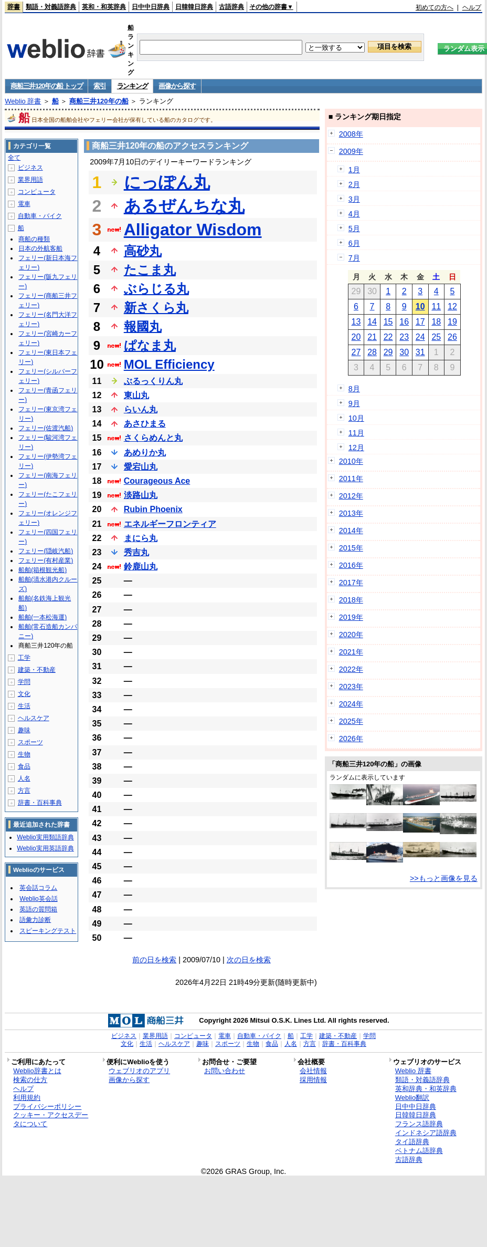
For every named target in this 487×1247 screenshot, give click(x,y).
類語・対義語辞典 (51, 7)
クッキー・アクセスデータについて (50, 1119)
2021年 (351, 652)
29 (388, 352)
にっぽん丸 (167, 182)
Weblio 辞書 (23, 101)
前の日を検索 (154, 959)
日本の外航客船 (40, 248)
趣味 (24, 730)
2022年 (351, 669)
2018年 (351, 600)
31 (420, 352)
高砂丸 (143, 251)
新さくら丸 (156, 307)
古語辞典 (231, 7)
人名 (24, 778)
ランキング (132, 86)
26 (452, 336)
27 (356, 352)
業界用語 (30, 179)
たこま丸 (150, 270)
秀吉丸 (136, 552)
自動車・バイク (40, 216)
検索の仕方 (30, 1080)
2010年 (351, 461)
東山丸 (136, 395)
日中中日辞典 (151, 7)
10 (420, 306)
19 (452, 321)
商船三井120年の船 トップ (46, 86)
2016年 (351, 565)
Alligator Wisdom (193, 229)
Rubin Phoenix (153, 509)
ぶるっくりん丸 (153, 381)
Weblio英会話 (38, 898)
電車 (24, 203)
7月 (354, 258)
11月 (356, 433)
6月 (354, 243)
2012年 (351, 496)
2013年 (351, 513)
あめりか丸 (145, 452)
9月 (354, 403)
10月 (356, 418)
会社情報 (313, 1071)
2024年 (351, 704)
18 (436, 321)
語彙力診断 (35, 919)
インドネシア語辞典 (426, 1133)
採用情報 (313, 1080)
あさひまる (145, 423)
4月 (354, 214)
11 (436, 306)
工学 (24, 657)
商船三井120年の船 (99, 101)
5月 (354, 228)
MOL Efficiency (169, 364)
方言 (24, 790)
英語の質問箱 (38, 909)
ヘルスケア (33, 718)
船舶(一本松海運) (42, 617)
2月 (354, 184)
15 (388, 321)
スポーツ (30, 742)
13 (356, 321)
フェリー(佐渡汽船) (45, 428)
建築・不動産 (37, 669)
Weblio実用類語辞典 (45, 837)
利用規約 (26, 1097)
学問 (24, 681)
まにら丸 (140, 538)
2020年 (351, 634)
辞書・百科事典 (40, 802)
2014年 (351, 530)
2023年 (351, 686)
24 (420, 336)
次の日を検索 (249, 959)
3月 (354, 199)
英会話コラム (38, 887)
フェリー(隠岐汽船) (45, 551)
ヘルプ (471, 7)
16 (404, 321)
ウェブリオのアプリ (139, 1071)
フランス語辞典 (419, 1124)
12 (452, 306)
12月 (356, 447)
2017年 (351, 582)
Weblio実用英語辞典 (45, 848)
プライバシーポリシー (47, 1106)
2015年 (351, 548)
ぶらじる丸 (156, 289)
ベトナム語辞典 (419, 1151)
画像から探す (176, 86)
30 (404, 352)
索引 (99, 86)
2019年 (351, 617)
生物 (24, 754)
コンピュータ (37, 191)
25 (436, 336)
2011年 (351, 478)
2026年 (351, 738)
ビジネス (30, 167)
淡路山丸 (140, 495)
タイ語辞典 (412, 1142)
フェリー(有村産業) (45, 560)
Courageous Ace (157, 480)
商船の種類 (34, 239)
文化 (24, 694)
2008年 (351, 134)
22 (388, 336)
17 (420, 321)
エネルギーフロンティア (170, 523)
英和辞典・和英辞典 (426, 1089)
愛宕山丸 (140, 466)
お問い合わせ (224, 1071)
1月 (354, 169)
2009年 (351, 151)
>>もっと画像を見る (444, 878)
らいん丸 (140, 409)
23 (404, 336)
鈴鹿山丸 (140, 566)
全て (14, 157)
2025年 (351, 721)
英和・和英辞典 (104, 7)
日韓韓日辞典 (194, 7)
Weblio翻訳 (412, 1097)
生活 (24, 706)
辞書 (13, 7)
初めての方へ (434, 7)
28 (372, 352)
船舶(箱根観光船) (42, 570)
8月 (354, 389)
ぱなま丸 (150, 345)
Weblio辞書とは (37, 1071)
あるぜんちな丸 (184, 205)
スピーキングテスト (47, 930)
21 (372, 336)
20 (356, 336)
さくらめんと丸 (153, 437)
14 (372, 321)
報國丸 (143, 326)
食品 (24, 766)
